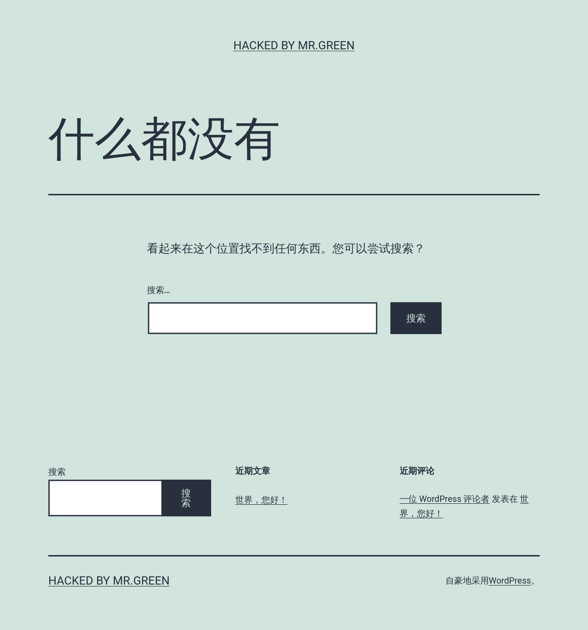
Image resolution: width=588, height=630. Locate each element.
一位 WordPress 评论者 (444, 499)
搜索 (57, 472)
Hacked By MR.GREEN (294, 45)
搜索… (159, 290)
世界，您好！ (261, 500)
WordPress (510, 580)
